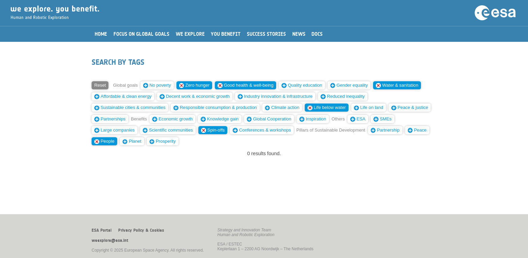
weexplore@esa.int (110, 240)
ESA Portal (101, 230)
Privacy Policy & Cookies (141, 230)
